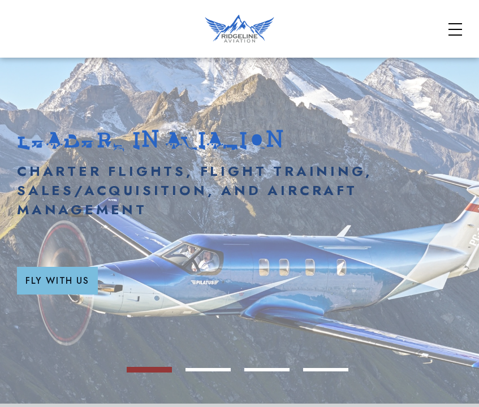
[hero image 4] (346, 397)
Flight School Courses (317, 53)
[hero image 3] (301, 397)
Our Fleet (374, 67)
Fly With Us (235, 342)
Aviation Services (426, 53)
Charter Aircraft (208, 53)
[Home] (63, 59)
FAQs (383, 17)
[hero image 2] (255, 397)
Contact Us (438, 67)
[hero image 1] (210, 397)
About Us (431, 17)
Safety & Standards (311, 17)
